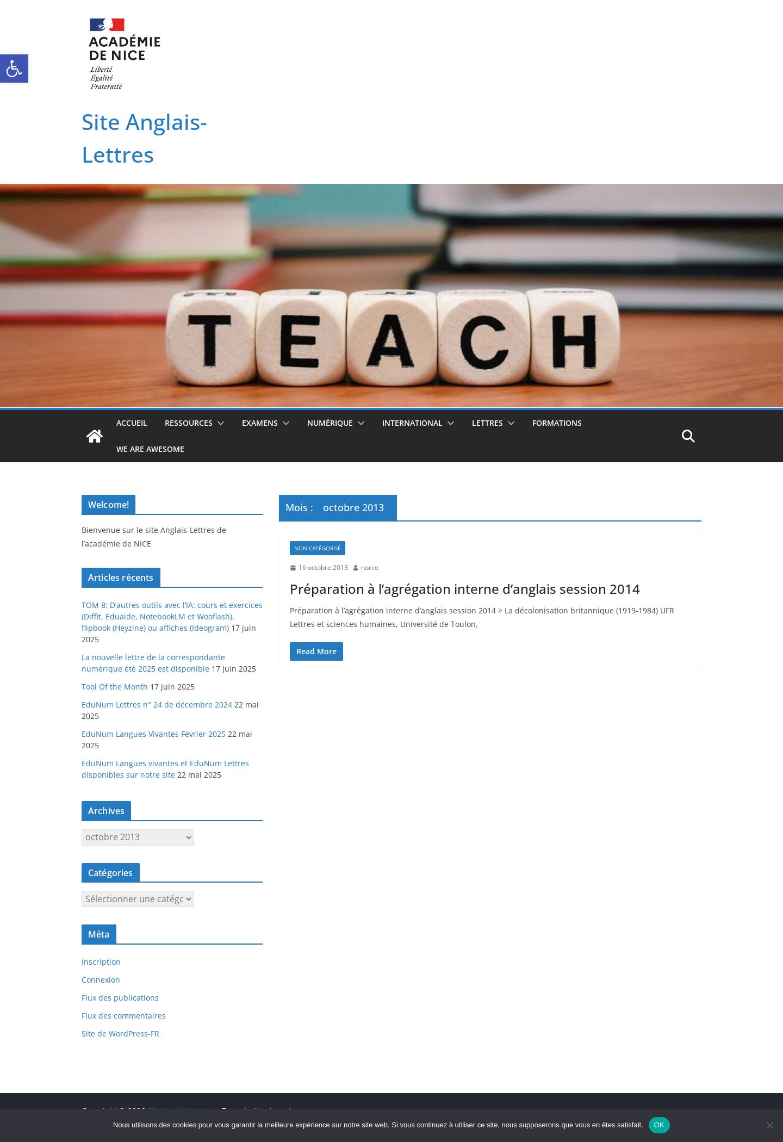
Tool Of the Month (115, 686)
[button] (14, 68)
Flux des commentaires (124, 1015)
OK (659, 1125)
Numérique (330, 423)
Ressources (189, 423)
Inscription (101, 962)
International (412, 423)
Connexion (101, 980)
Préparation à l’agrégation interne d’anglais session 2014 (465, 589)
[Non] (769, 1125)
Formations (557, 423)
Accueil (131, 423)
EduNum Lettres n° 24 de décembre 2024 (157, 704)
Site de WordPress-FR (120, 1033)
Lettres (487, 423)
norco (369, 567)
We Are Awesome (150, 449)
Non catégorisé (317, 548)
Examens (260, 423)
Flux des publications (120, 997)
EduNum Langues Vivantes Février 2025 (154, 734)
